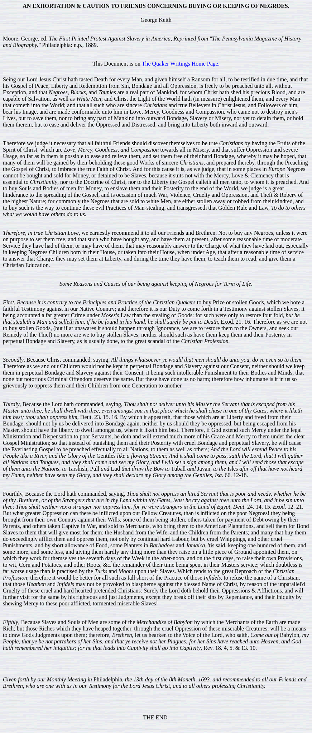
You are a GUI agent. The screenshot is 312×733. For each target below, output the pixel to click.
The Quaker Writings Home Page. (181, 64)
